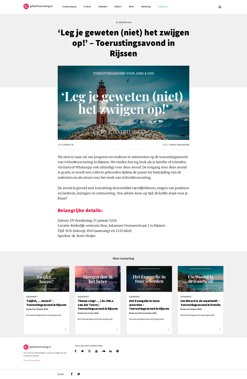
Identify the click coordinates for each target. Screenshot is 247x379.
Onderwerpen (69, 6)
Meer (131, 6)
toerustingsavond (178, 144)
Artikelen (102, 6)
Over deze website (31, 360)
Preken (87, 6)
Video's (118, 6)
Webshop (146, 6)
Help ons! (163, 6)
